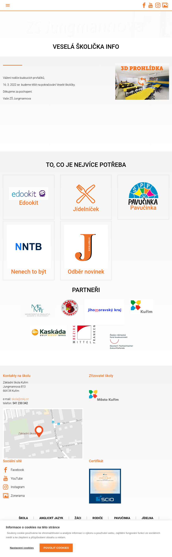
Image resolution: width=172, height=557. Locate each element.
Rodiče (98, 518)
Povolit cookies (56, 547)
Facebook (13, 469)
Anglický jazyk (51, 518)
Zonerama (14, 495)
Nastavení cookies (22, 547)
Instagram (14, 487)
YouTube (13, 478)
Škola (23, 518)
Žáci (78, 518)
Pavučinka (122, 518)
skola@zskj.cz (20, 399)
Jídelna (147, 518)
